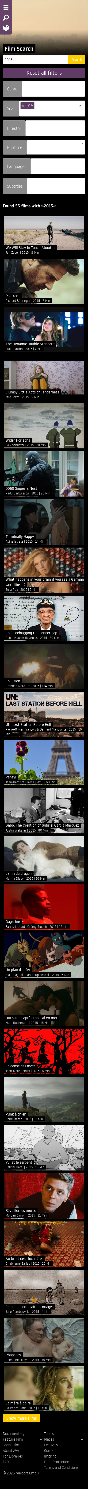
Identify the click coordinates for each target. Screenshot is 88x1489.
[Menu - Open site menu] (6, 7)
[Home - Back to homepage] (6, 27)
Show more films (21, 1418)
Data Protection (56, 1461)
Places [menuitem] (49, 1439)
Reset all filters (44, 72)
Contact (50, 1450)
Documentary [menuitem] (13, 1433)
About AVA (11, 1450)
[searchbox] (24, 86)
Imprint (50, 1456)
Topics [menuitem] (49, 1433)
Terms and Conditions (61, 1467)
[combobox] (53, 89)
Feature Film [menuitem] (13, 1439)
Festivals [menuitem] (51, 1444)
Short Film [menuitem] (11, 1444)
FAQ (6, 1461)
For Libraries (13, 1456)
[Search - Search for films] (6, 17)
